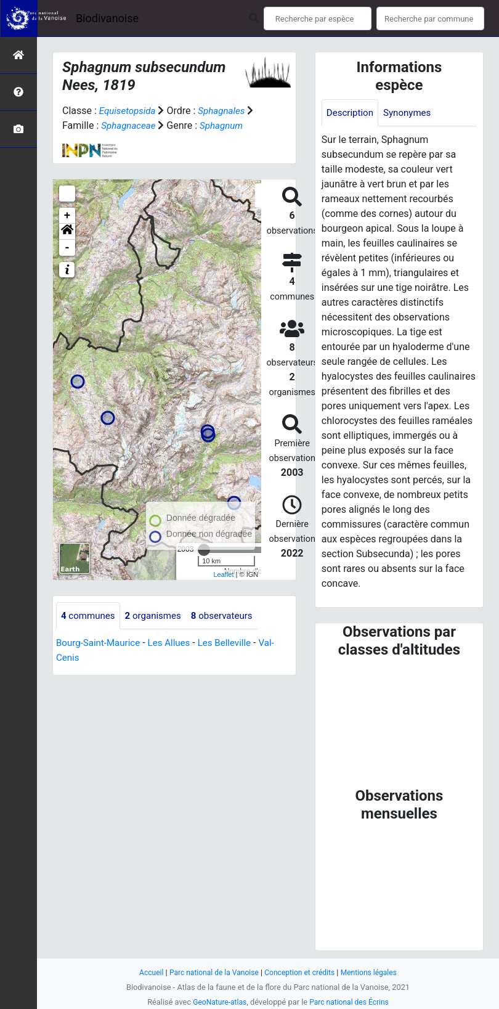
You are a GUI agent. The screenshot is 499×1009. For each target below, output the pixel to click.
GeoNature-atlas (217, 1002)
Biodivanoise (107, 18)
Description (351, 113)
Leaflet (223, 589)
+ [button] (67, 230)
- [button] (67, 262)
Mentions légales (374, 972)
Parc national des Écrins (351, 1002)
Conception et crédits (301, 972)
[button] (67, 247)
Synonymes (411, 113)
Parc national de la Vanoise (210, 972)
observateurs (230, 631)
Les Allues (175, 658)
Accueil (145, 972)
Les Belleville (234, 658)
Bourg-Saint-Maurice (100, 658)
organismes (158, 631)
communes (89, 631)
